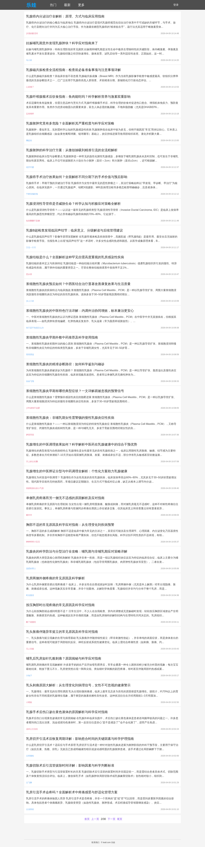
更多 (81, 5)
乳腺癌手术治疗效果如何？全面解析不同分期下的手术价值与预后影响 (76, 177)
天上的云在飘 (32, 461)
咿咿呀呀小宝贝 (33, 542)
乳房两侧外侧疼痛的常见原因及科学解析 (55, 578)
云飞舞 (29, 782)
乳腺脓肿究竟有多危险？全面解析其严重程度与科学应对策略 (70, 123)
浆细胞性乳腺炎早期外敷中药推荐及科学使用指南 (62, 337)
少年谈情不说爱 (33, 408)
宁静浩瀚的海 (32, 194)
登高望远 (30, 354)
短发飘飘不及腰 (33, 221)
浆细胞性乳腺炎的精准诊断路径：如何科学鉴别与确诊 (65, 364)
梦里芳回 (30, 435)
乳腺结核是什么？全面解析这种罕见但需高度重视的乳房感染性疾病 (75, 257)
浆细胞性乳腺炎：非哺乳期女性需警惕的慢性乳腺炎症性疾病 (70, 417)
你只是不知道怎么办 (35, 328)
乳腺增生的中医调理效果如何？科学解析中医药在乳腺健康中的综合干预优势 (81, 444)
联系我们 (95, 842)
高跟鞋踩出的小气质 (35, 488)
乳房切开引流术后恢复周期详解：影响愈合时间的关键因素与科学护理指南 (80, 738)
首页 (87, 819)
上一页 (95, 819)
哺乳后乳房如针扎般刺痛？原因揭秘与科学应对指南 (63, 658)
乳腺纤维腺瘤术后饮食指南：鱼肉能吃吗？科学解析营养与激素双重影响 (78, 96)
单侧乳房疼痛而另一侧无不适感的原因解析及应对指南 (65, 498)
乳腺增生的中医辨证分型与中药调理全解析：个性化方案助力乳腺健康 (76, 471)
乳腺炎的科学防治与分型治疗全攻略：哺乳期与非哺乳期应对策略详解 (76, 551)
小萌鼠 (29, 702)
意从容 (29, 274)
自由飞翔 (30, 381)
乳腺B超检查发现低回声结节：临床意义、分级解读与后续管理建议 (74, 230)
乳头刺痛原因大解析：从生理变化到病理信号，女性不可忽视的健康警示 (78, 685)
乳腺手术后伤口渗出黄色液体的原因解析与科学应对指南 (67, 712)
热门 (53, 5)
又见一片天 (31, 247)
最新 (67, 5)
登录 (176, 4)
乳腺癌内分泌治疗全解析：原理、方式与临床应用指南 (65, 16)
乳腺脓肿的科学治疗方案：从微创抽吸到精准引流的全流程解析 (72, 150)
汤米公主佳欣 (32, 729)
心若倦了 (30, 87)
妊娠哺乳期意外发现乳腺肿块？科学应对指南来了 (62, 43)
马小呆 (29, 60)
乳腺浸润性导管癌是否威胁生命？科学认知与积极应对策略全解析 (73, 203)
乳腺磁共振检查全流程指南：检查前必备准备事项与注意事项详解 (73, 70)
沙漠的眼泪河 (32, 33)
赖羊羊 (29, 515)
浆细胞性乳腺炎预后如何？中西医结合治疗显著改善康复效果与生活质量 (78, 284)
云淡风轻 (30, 809)
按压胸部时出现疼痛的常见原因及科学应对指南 (60, 605)
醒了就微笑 (31, 622)
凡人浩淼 (30, 649)
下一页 (111, 819)
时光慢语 (30, 595)
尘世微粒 (30, 756)
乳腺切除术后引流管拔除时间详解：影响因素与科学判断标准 (70, 765)
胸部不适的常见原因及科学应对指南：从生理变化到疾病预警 (70, 524)
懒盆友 (29, 140)
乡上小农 (30, 301)
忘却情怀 (30, 114)
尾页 (119, 819)
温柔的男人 (31, 568)
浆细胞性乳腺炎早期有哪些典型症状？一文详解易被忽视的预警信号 (75, 391)
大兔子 (29, 675)
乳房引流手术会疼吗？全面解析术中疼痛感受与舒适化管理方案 (72, 792)
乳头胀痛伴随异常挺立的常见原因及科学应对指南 (62, 631)
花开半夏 (30, 167)
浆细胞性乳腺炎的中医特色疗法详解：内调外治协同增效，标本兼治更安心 (80, 310)
